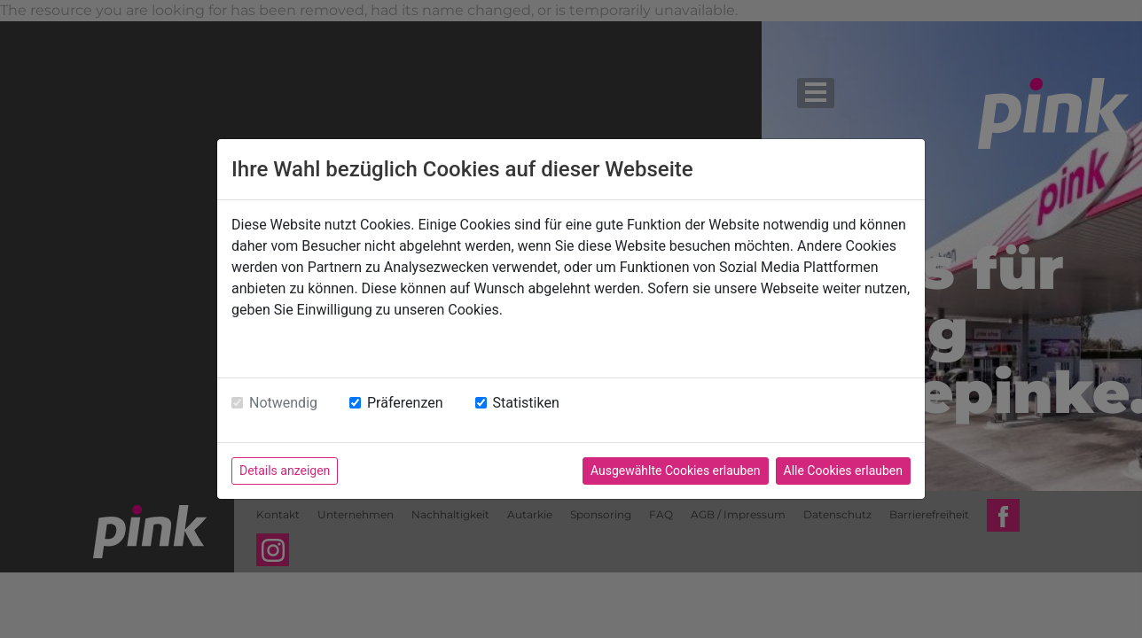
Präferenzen (405, 402)
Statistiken (526, 402)
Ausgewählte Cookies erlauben (676, 470)
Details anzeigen (284, 470)
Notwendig (283, 402)
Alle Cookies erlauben (843, 470)
